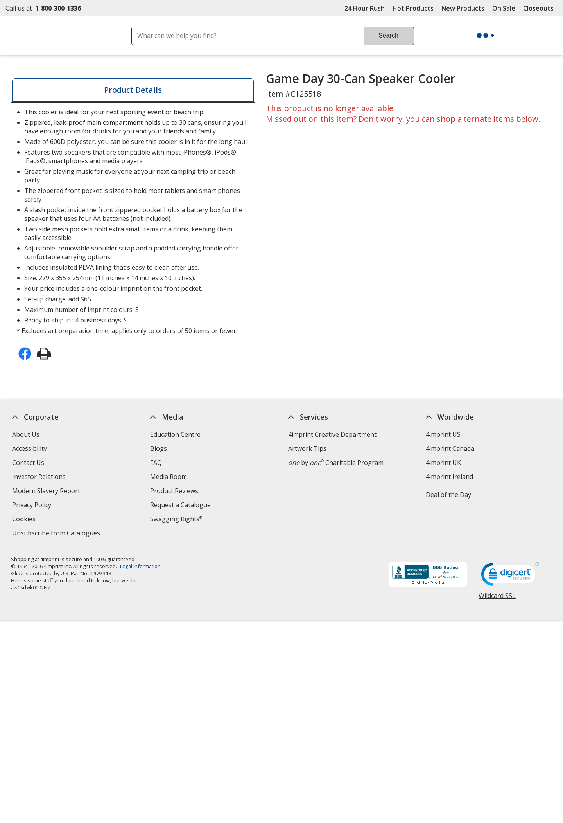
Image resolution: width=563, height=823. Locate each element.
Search (388, 35)
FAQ (156, 462)
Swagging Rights (176, 519)
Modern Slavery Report (47, 491)
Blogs (158, 448)
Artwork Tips (307, 448)
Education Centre (175, 434)
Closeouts (538, 8)
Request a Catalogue (180, 505)
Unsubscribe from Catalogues (57, 534)
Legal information (140, 566)
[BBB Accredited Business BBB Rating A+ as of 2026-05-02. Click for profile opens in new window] (428, 575)
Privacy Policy (32, 506)
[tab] (133, 90)
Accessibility (29, 448)
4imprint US (443, 434)
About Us (25, 434)
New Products (462, 8)
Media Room (168, 476)
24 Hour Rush (364, 8)
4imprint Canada (450, 448)
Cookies (25, 520)
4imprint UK (443, 462)
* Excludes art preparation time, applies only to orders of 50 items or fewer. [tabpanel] (132, 221)
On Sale (503, 8)
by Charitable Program (336, 462)
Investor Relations (40, 477)
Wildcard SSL (497, 598)
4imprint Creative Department (332, 434)
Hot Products (413, 8)
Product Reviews (174, 490)
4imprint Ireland (449, 476)
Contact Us (28, 462)
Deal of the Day (449, 494)
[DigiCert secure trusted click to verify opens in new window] (510, 576)
